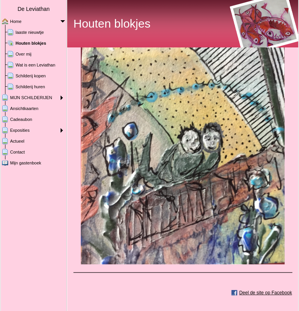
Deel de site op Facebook (265, 292)
